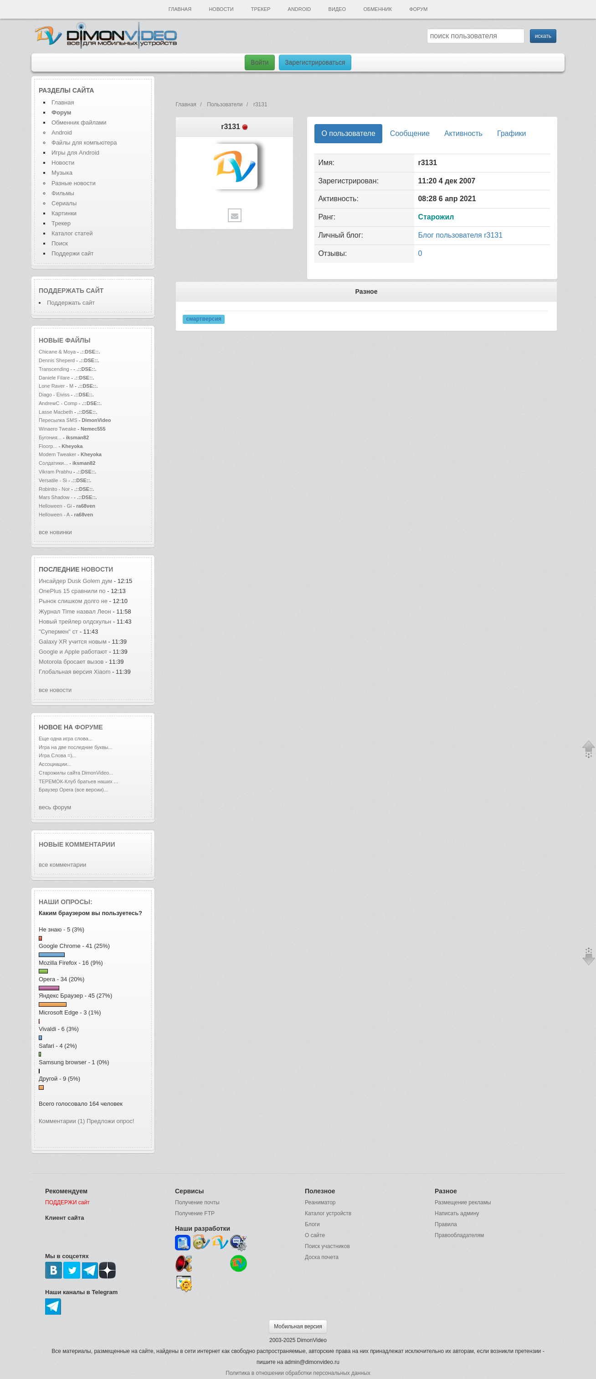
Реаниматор (320, 1202)
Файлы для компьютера (84, 142)
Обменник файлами (79, 122)
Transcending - (55, 369)
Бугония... (50, 437)
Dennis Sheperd (57, 360)
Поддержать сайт (71, 290)
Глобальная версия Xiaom (75, 671)
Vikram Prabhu (56, 471)
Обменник (377, 9)
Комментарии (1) (62, 1121)
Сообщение (410, 133)
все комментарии (62, 864)
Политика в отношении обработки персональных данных (298, 1373)
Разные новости (73, 183)
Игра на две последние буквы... (75, 747)
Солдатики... (53, 463)
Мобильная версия (298, 1326)
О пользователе (348, 133)
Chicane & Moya (57, 351)
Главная (180, 9)
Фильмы (62, 193)
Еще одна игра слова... (65, 738)
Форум (418, 9)
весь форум (55, 807)
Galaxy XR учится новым (73, 641)
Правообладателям (459, 1235)
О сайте (315, 1235)
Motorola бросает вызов (72, 661)
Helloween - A (55, 514)
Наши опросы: (65, 901)
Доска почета (322, 1257)
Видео (337, 9)
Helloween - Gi (55, 506)
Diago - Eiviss (54, 394)
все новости (55, 690)
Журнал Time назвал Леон (75, 611)
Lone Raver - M (56, 386)
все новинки (55, 532)
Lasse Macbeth (56, 412)
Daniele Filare (54, 377)
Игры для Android (75, 152)
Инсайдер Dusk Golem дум (75, 581)
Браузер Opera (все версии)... (73, 789)
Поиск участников (327, 1246)
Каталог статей (71, 233)
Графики (511, 133)
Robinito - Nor (54, 489)
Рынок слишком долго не (74, 601)
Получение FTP (195, 1213)
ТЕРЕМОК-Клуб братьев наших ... (78, 781)
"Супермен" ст (58, 631)
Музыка (61, 172)
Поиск (59, 243)
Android (299, 9)
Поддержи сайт (72, 253)
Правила (446, 1224)
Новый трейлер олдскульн (75, 621)
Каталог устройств (328, 1213)
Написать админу (457, 1213)
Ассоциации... (55, 764)
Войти (259, 62)
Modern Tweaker (57, 454)
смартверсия (203, 319)
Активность (463, 133)
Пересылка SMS (59, 420)
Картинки (64, 213)
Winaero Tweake (57, 429)
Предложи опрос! (110, 1121)
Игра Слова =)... (57, 755)
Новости (221, 9)
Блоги (312, 1224)
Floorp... (48, 446)
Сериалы (64, 203)
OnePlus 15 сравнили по (73, 591)
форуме (89, 727)
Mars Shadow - (56, 497)
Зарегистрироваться (315, 62)
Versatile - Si (53, 480)
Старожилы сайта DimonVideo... (76, 772)
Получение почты (197, 1202)
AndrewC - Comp (58, 403)
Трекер (260, 9)
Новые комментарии (77, 844)
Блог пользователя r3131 (460, 235)
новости (97, 569)
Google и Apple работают (73, 651)
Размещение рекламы (463, 1202)
